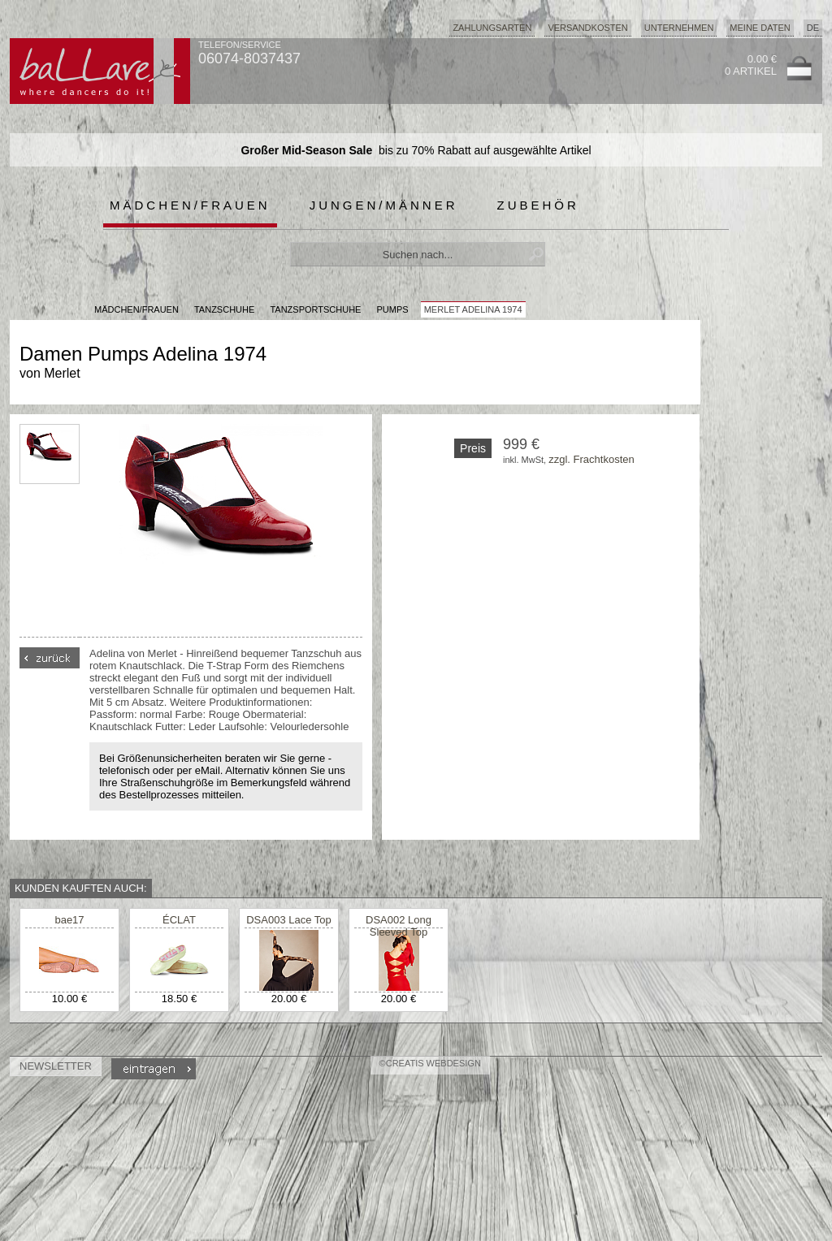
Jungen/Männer (384, 205)
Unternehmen (679, 27)
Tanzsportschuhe (315, 309)
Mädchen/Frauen (190, 205)
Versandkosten (587, 27)
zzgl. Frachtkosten (591, 459)
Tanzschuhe (224, 309)
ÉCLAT (179, 920)
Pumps (393, 309)
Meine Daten (760, 27)
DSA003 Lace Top (289, 920)
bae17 (69, 920)
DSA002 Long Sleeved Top (398, 926)
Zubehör (538, 205)
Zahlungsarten (492, 27)
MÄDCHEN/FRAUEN (136, 309)
